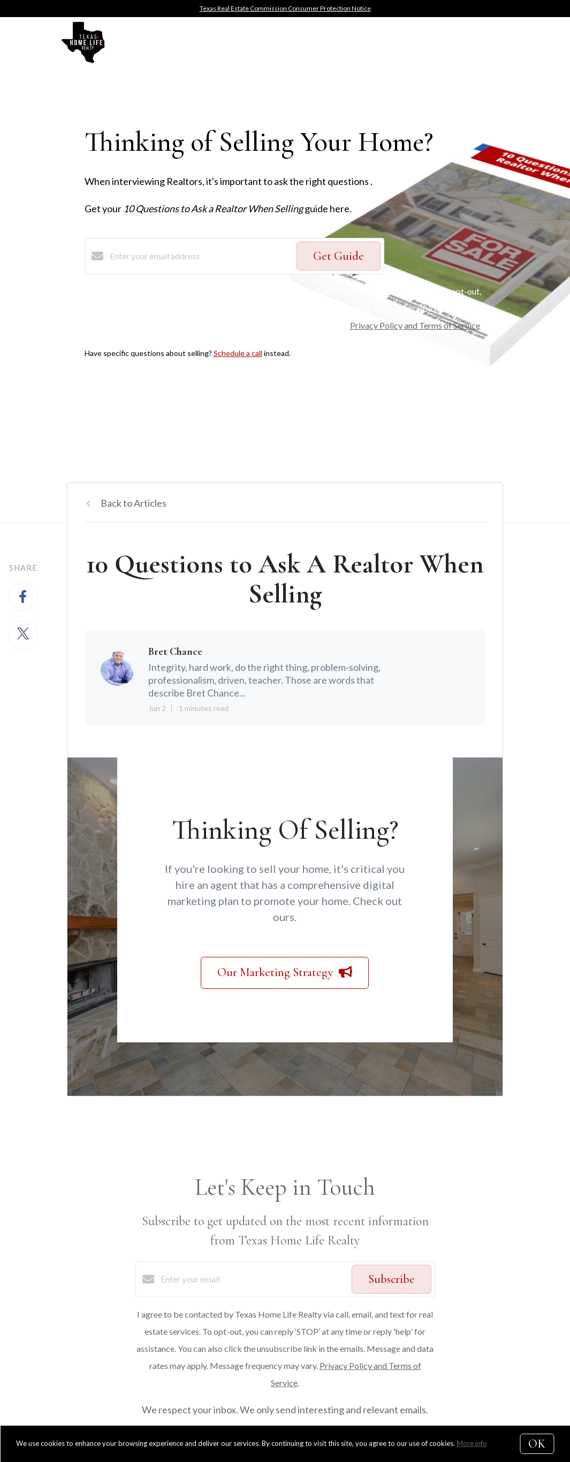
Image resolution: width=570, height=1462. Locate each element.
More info (472, 1443)
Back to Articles (133, 503)
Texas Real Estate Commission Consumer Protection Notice (285, 8)
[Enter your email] (253, 1279)
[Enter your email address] (200, 256)
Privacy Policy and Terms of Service (415, 325)
